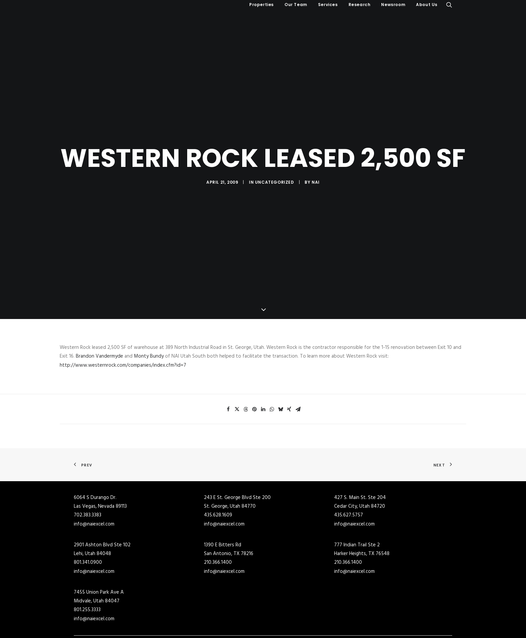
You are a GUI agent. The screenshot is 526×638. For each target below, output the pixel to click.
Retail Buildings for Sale (195, 628)
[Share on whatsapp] (272, 367)
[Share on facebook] (228, 367)
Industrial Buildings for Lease (297, 618)
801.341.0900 (88, 520)
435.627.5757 (348, 473)
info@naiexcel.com (94, 482)
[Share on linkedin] (263, 367)
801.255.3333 (87, 568)
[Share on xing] (289, 367)
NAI (316, 161)
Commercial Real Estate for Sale (204, 610)
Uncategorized (274, 161)
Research (360, 4)
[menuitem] (261, 4)
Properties (261, 4)
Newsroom (393, 4)
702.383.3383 (87, 473)
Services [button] (328, 4)
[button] (449, 4)
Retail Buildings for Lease (293, 628)
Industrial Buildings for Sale (199, 618)
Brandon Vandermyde (99, 314)
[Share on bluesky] (280, 367)
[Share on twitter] (237, 367)
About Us (426, 4)
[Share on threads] (246, 367)
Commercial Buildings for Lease (299, 610)
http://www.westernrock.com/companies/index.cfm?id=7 (123, 323)
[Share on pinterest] (254, 367)
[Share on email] (298, 367)
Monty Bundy (149, 314)
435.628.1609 (218, 473)
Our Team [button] (295, 4)
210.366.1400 (218, 520)
